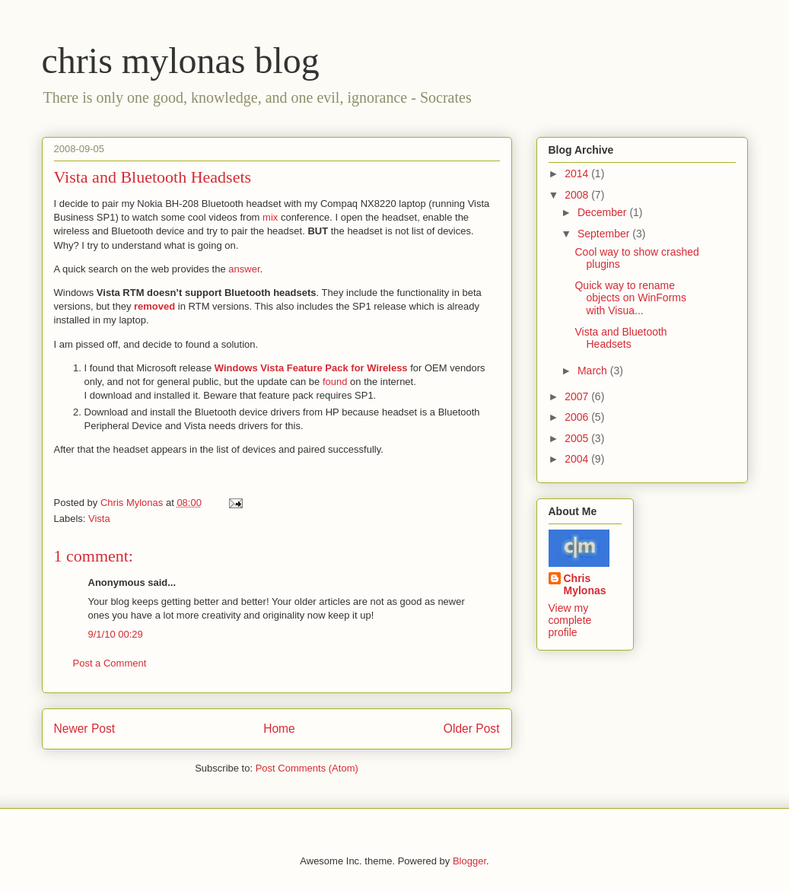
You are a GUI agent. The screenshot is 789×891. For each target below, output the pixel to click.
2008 (578, 195)
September (604, 234)
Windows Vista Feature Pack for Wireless (312, 368)
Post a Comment (110, 663)
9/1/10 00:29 (115, 634)
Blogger (469, 861)
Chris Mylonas (585, 584)
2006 (578, 417)
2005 (578, 438)
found (336, 381)
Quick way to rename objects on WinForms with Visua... (630, 298)
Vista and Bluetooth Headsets (620, 338)
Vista (99, 518)
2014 (578, 173)
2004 (578, 459)
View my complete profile (570, 620)
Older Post (472, 728)
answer (243, 269)
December (603, 212)
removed (156, 306)
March (593, 370)
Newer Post (85, 728)
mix (271, 217)
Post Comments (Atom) (307, 768)
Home (279, 728)
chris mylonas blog (181, 60)
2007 (578, 396)
